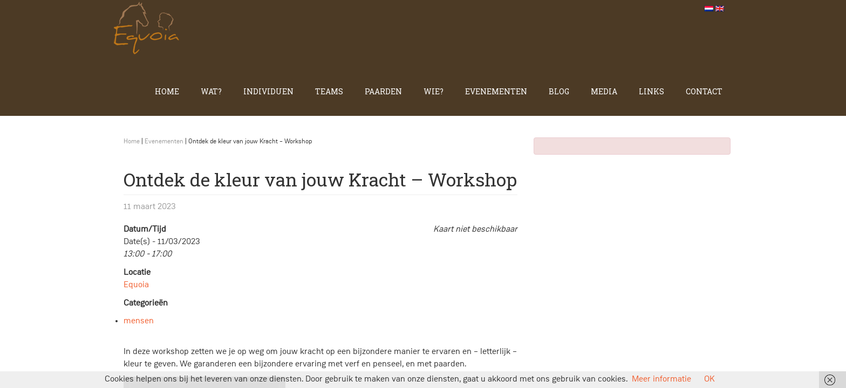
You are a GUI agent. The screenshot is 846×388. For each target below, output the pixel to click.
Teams (329, 91)
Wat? (211, 91)
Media (604, 91)
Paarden (383, 91)
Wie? (434, 91)
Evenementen (496, 91)
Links (651, 91)
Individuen (268, 91)
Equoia (136, 285)
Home (167, 91)
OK (709, 379)
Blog (559, 91)
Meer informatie (661, 379)
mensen (139, 321)
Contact (704, 91)
